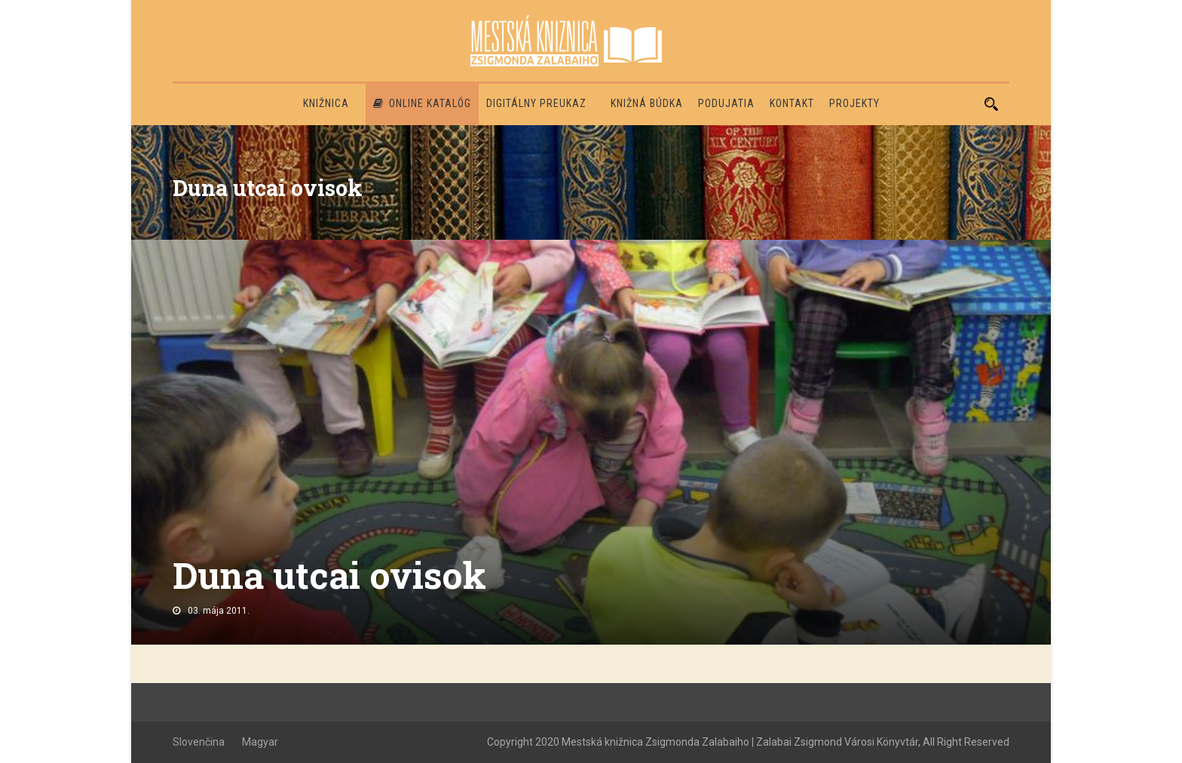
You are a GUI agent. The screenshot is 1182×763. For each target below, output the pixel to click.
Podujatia (726, 103)
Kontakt (792, 103)
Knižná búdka (647, 103)
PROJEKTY (854, 103)
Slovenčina (199, 742)
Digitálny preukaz (536, 103)
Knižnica (326, 103)
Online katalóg (422, 103)
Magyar (260, 742)
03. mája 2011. (219, 610)
